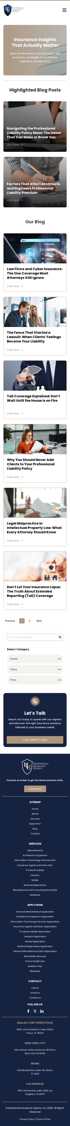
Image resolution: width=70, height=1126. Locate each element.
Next (39, 620)
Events (14, 658)
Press (13, 679)
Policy (13, 669)
